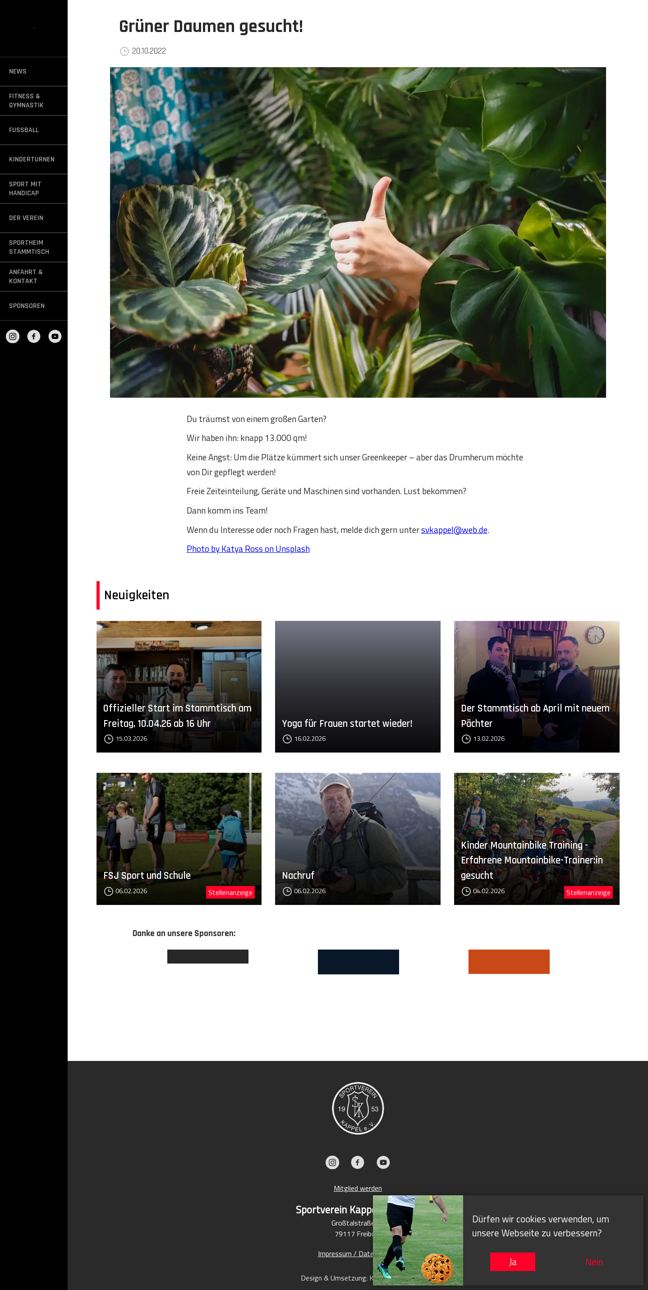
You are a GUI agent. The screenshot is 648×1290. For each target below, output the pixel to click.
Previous (125, 991)
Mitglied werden (358, 1188)
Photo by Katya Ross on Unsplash (248, 548)
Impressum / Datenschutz (358, 1253)
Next (590, 991)
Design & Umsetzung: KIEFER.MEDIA (358, 1277)
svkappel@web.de (454, 529)
